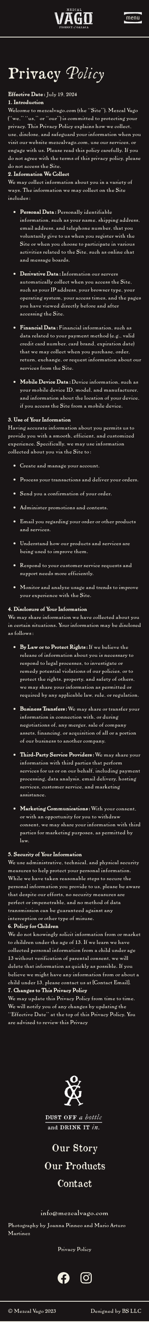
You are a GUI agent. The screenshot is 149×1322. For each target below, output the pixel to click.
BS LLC (131, 1310)
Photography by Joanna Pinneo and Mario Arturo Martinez (67, 1229)
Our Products (74, 1165)
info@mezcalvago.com (74, 1212)
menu (133, 17)
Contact (74, 1183)
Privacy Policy (74, 1248)
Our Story (75, 1147)
